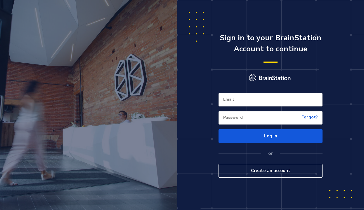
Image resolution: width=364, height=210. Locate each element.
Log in (270, 136)
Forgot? (309, 117)
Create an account (270, 171)
